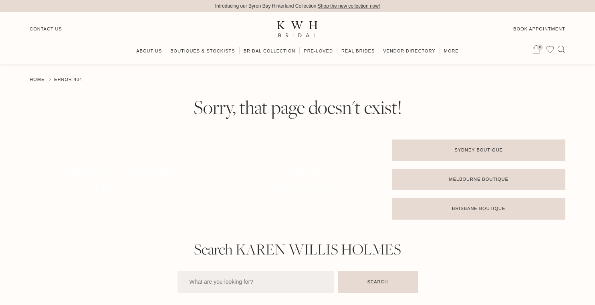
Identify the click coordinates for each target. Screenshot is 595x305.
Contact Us (46, 28)
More (451, 50)
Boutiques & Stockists (202, 50)
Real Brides (358, 50)
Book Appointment (539, 28)
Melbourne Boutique (478, 179)
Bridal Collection (270, 50)
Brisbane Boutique (478, 208)
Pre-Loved (318, 50)
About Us (149, 50)
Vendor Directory (409, 50)
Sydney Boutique (478, 149)
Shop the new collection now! (349, 6)
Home (37, 79)
